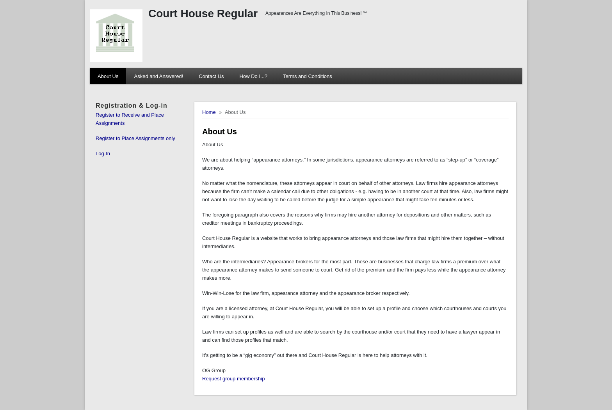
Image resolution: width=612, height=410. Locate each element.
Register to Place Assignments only (135, 138)
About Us (108, 76)
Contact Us (211, 76)
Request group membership (233, 379)
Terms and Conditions (307, 76)
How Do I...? (254, 76)
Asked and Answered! (158, 76)
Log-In (103, 153)
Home (209, 112)
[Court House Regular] (228, 35)
